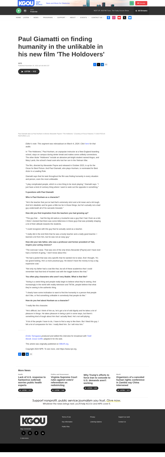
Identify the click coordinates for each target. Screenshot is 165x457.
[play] (18, 15)
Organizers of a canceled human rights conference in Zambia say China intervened (130, 386)
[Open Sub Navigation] (30, 22)
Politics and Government (60, 379)
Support (61, 22)
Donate (143, 6)
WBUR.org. (64, 349)
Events (83, 22)
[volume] (25, 15)
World (118, 379)
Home (18, 22)
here (87, 148)
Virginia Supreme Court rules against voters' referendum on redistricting (64, 386)
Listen (26, 22)
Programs (48, 22)
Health (20, 379)
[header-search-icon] (133, 6)
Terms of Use (66, 422)
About (73, 22)
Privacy (92, 422)
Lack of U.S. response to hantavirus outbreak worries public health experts (32, 386)
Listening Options (96, 426)
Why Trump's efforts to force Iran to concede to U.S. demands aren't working (97, 383)
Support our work (124, 422)
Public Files (66, 431)
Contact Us (97, 22)
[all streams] (141, 15)
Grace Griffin (37, 344)
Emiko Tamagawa (33, 341)
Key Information (67, 426)
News (36, 22)
